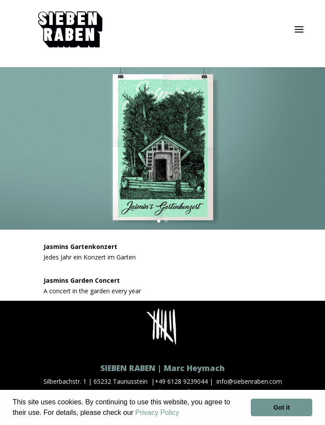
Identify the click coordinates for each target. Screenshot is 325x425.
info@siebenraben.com (249, 381)
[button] (182, 413)
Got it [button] (281, 407)
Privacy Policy (157, 412)
